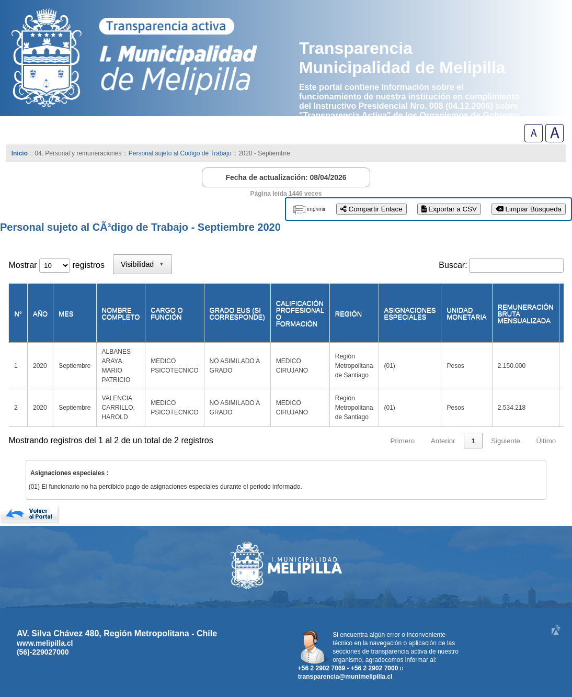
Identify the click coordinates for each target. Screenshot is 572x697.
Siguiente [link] (505, 441)
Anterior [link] (443, 441)
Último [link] (546, 441)
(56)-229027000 (43, 652)
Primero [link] (403, 441)
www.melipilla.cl (45, 643)
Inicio (20, 153)
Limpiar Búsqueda (529, 209)
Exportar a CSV (449, 209)
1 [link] (473, 441)
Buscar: (453, 265)
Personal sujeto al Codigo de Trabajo (180, 153)
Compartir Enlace (371, 209)
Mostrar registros (56, 265)
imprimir (316, 209)
